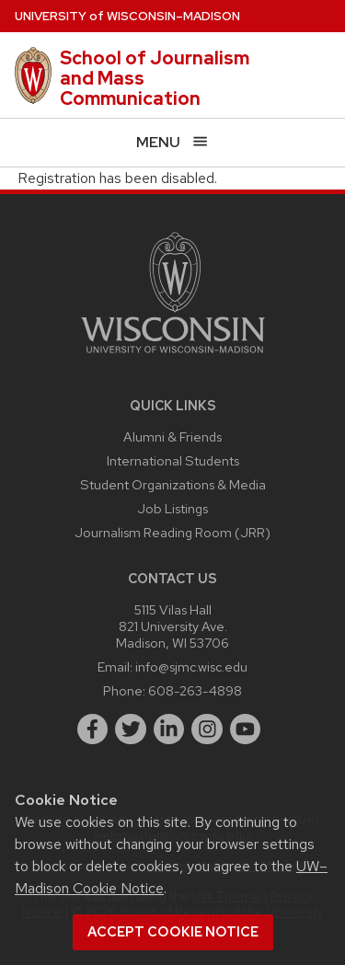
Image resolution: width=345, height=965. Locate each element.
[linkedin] (169, 729)
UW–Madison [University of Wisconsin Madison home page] (127, 16)
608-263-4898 (195, 690)
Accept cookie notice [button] (173, 932)
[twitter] (130, 729)
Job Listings (172, 508)
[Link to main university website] (173, 356)
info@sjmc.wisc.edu (191, 666)
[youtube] (245, 729)
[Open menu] (172, 142)
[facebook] (93, 729)
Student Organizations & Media (173, 484)
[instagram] (207, 729)
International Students (173, 460)
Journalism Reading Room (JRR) (172, 532)
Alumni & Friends (172, 436)
